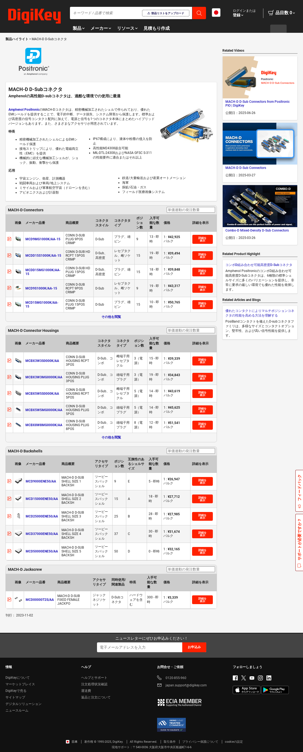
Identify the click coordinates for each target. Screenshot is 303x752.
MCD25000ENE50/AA (42, 516)
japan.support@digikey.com (182, 685)
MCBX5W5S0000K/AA (42, 394)
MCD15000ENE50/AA (42, 499)
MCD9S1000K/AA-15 (41, 288)
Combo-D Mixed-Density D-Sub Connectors (257, 230)
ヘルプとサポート (94, 678)
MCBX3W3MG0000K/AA (43, 377)
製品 (77, 28)
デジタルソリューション (23, 704)
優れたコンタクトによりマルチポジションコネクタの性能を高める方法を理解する (259, 313)
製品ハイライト (17, 39)
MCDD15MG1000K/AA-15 (43, 272)
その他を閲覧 (111, 317)
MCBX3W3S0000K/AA (42, 361)
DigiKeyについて (17, 678)
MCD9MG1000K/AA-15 (42, 239)
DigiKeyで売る (16, 691)
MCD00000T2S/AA (40, 600)
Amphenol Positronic (23, 110)
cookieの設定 (234, 742)
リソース (125, 28)
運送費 (86, 691)
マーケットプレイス (20, 684)
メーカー (99, 28)
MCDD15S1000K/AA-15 (43, 256)
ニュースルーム (16, 710)
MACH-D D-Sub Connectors (245, 168)
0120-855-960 (171, 678)
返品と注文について (96, 697)
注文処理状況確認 (94, 684)
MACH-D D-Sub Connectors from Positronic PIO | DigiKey (257, 103)
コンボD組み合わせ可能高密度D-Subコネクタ (258, 265)
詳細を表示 (202, 239)
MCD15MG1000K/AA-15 (41, 304)
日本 (72, 742)
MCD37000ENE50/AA (42, 534)
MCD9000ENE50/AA (41, 481)
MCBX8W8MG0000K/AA (43, 425)
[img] (34, 16)
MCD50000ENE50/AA (42, 551)
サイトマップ (15, 697)
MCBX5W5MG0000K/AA (43, 410)
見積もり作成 (156, 28)
